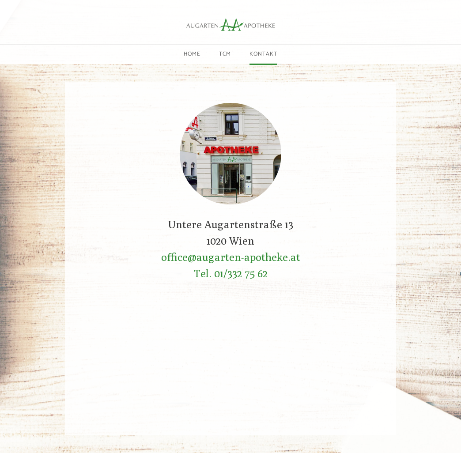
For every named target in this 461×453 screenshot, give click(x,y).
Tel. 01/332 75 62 (231, 273)
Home (192, 54)
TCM (225, 54)
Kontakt (263, 54)
